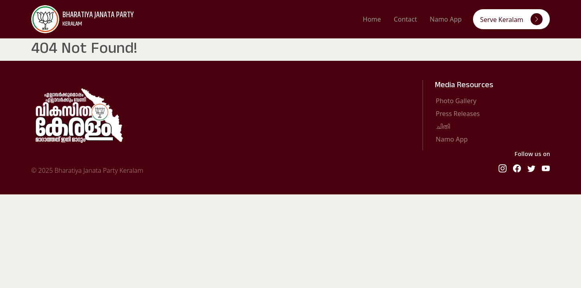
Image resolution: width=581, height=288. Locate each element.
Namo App (446, 19)
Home (372, 19)
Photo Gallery (456, 100)
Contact (405, 19)
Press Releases (458, 113)
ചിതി (443, 126)
